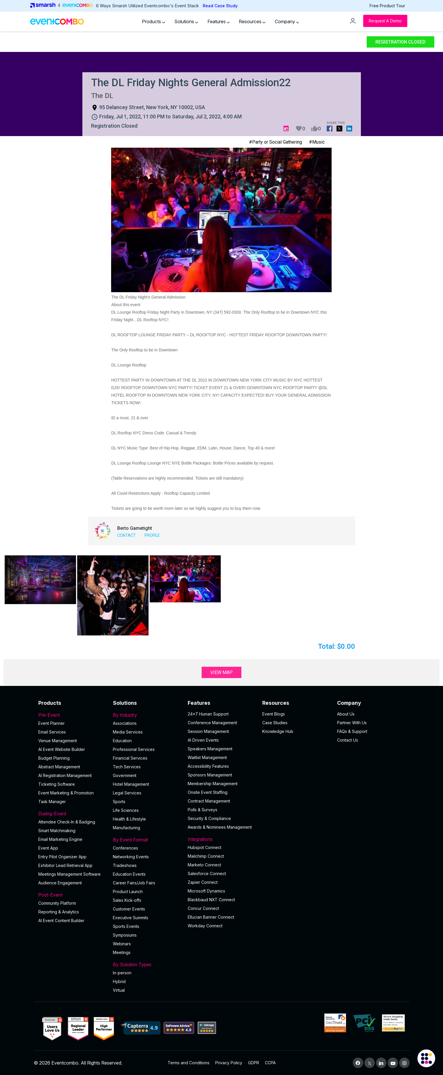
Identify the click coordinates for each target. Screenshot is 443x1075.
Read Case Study (220, 5)
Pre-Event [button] (72, 715)
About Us (346, 713)
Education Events (129, 874)
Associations (125, 723)
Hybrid (119, 981)
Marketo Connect (204, 864)
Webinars (122, 943)
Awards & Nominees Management (220, 827)
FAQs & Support (352, 731)
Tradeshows (125, 865)
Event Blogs (273, 713)
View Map (221, 672)
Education (122, 740)
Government (124, 775)
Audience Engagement (60, 882)
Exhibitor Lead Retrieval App (65, 865)
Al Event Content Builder (61, 920)
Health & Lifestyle (129, 818)
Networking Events (131, 856)
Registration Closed (400, 42)
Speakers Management (210, 748)
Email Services (52, 731)
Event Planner (51, 723)
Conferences (125, 847)
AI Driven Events (203, 740)
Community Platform (57, 903)
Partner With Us (352, 722)
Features (218, 21)
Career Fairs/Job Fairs (134, 882)
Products (153, 21)
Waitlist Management (207, 757)
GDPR (253, 1062)
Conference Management (212, 722)
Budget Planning (54, 758)
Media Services (128, 731)
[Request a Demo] (385, 21)
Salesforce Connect (207, 873)
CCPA (270, 1062)
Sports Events (126, 926)
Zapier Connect (203, 882)
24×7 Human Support (208, 713)
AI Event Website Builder (61, 749)
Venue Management (57, 740)
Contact (126, 535)
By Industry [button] (147, 715)
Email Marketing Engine (60, 839)
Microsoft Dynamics (206, 890)
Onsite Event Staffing (207, 792)
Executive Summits (130, 917)
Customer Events (129, 908)
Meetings (122, 952)
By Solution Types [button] (147, 964)
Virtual (119, 990)
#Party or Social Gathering (275, 142)
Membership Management (213, 783)
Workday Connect (205, 925)
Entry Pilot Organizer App (62, 856)
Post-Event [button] (72, 895)
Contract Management (209, 800)
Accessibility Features (208, 766)
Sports (119, 801)
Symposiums (125, 935)
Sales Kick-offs (127, 900)
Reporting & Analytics (58, 911)
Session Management (208, 731)
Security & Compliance (209, 818)
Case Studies (275, 722)
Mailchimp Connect (206, 856)
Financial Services (130, 758)
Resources (252, 21)
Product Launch (128, 891)
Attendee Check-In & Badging (66, 821)
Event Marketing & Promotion (66, 792)
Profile (152, 535)
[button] (40, 580)
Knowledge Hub (277, 731)
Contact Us (347, 740)
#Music (317, 142)
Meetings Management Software (69, 874)
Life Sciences (126, 810)
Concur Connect (203, 908)
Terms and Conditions (188, 1062)
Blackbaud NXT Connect (211, 899)
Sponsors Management (210, 774)
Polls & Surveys (202, 809)
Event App (48, 847)
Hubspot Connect (204, 847)
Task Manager (52, 801)
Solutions (186, 21)
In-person (122, 972)
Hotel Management (131, 784)
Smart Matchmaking (56, 830)
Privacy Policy (228, 1062)
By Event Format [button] (147, 840)
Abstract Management (59, 766)
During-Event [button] (72, 813)
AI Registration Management (65, 775)
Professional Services (134, 749)
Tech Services (127, 766)
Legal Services (127, 792)
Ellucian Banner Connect (211, 917)
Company (287, 21)
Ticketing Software (56, 784)
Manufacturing (126, 827)
